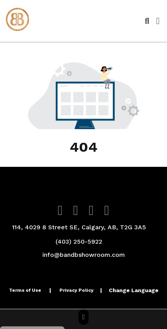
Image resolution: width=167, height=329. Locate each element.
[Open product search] (147, 21)
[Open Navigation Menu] (158, 21)
